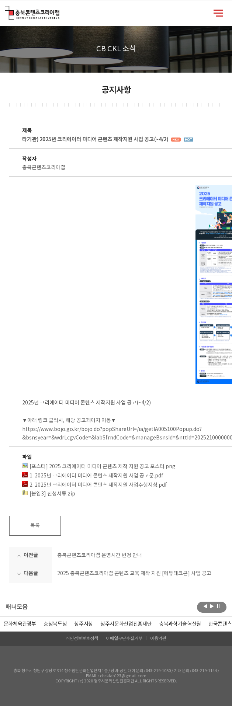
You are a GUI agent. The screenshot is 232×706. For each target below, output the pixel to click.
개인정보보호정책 (82, 638)
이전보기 (205, 606)
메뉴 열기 (218, 12)
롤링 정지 (218, 606)
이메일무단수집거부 (124, 638)
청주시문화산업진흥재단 (126, 624)
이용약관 (158, 638)
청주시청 (83, 624)
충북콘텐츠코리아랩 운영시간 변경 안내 (99, 556)
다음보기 (212, 606)
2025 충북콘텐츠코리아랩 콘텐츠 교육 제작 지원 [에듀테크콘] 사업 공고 (134, 574)
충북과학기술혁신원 (180, 624)
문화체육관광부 (20, 624)
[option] (55, 624)
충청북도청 (55, 624)
